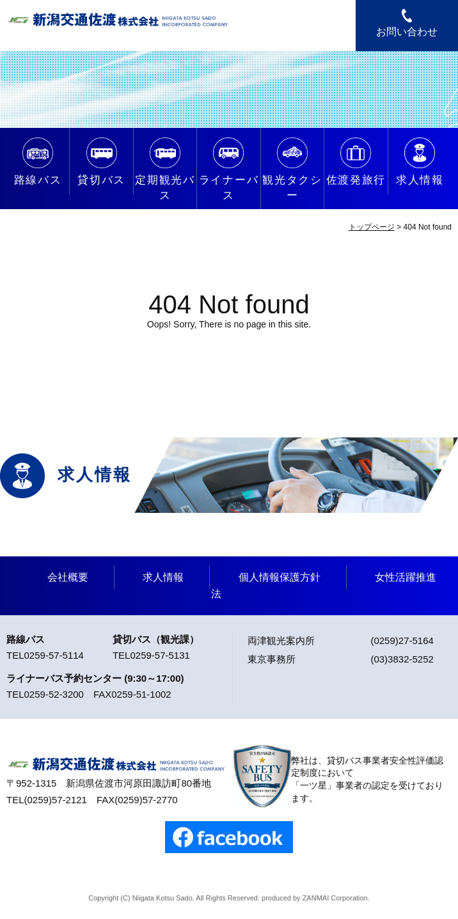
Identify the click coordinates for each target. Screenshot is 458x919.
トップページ (372, 227)
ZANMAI (316, 898)
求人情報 (163, 577)
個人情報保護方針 (279, 577)
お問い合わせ (407, 31)
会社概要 (67, 577)
